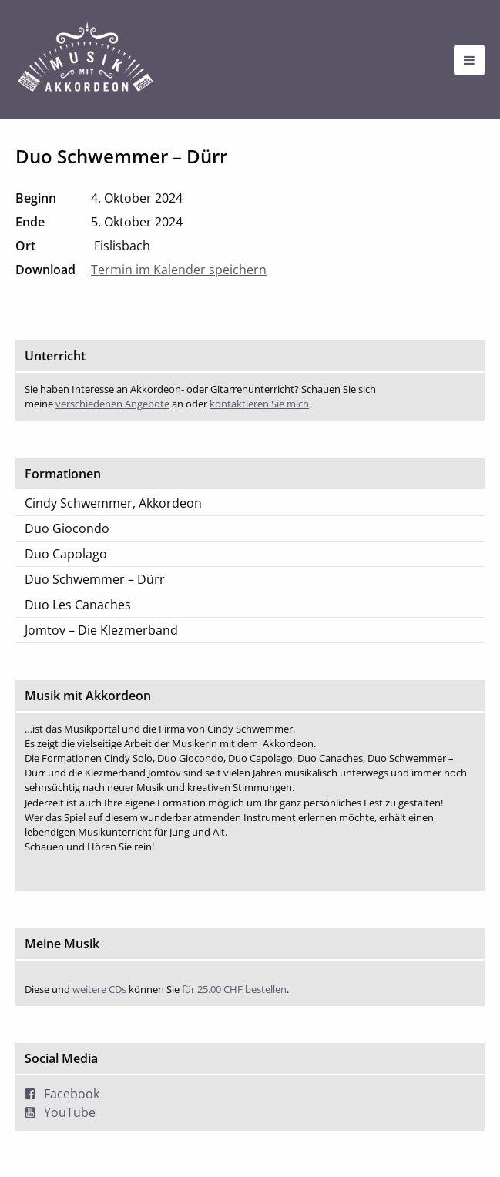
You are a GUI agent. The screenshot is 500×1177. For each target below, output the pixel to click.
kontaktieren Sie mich (259, 404)
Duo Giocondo (67, 528)
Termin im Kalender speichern (179, 269)
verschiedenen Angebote (112, 404)
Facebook (71, 1093)
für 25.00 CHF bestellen (234, 989)
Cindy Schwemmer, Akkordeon (113, 503)
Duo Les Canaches (78, 604)
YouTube (70, 1112)
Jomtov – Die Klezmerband (101, 630)
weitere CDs (99, 989)
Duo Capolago (66, 553)
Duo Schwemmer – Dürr (95, 579)
